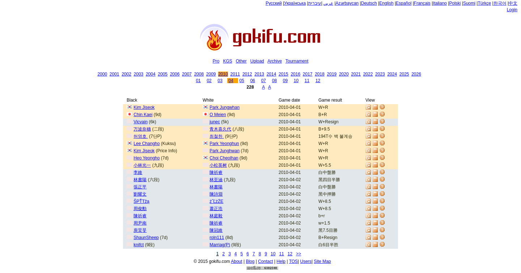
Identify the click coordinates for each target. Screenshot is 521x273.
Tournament (296, 61)
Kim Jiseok (144, 107)
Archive (274, 61)
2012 (247, 74)
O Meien (217, 114)
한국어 (500, 3)
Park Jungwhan (224, 107)
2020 (344, 74)
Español (403, 3)
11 (307, 80)
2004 (151, 74)
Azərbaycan (347, 3)
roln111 (216, 237)
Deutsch (369, 3)
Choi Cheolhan (223, 158)
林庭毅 (216, 215)
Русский (274, 3)
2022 (368, 74)
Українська (295, 3)
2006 (175, 74)
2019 (332, 74)
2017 (308, 74)
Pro (216, 61)
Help (280, 261)
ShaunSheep (146, 237)
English (386, 3)
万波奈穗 (142, 129)
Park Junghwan (224, 150)
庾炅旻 (140, 230)
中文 (513, 3)
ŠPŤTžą (141, 201)
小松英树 (218, 165)
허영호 (141, 136)
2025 (404, 74)
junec (214, 121)
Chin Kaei (143, 114)
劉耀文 (140, 194)
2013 (259, 74)
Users (306, 261)
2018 (320, 74)
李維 (138, 172)
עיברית (314, 3)
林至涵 (216, 179)
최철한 (216, 136)
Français (422, 3)
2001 (114, 74)
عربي (328, 3)
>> (298, 253)
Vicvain (140, 121)
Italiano (440, 3)
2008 (199, 74)
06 (252, 80)
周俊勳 (140, 208)
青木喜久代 (220, 129)
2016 (295, 74)
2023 (380, 74)
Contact (265, 261)
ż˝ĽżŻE (216, 201)
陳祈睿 (216, 172)
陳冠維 (216, 230)
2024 (392, 74)
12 (317, 80)
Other (241, 61)
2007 (187, 74)
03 (219, 80)
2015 (283, 74)
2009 (211, 74)
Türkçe (484, 3)
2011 (235, 74)
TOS (293, 261)
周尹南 (140, 223)
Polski (455, 3)
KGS (227, 61)
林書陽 (140, 179)
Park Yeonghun (224, 143)
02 (209, 80)
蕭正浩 (216, 208)
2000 (102, 74)
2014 (271, 74)
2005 (163, 74)
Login (512, 9)
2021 (356, 74)
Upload (257, 61)
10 (296, 80)
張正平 (140, 186)
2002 (126, 74)
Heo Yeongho (147, 158)
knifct (139, 244)
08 (274, 80)
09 (285, 80)
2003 (139, 74)
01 (198, 80)
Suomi (469, 3)
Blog (250, 261)
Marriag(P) (219, 244)
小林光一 (142, 165)
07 (263, 80)
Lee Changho (147, 143)
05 (242, 80)
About (236, 261)
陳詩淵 (216, 194)
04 (231, 80)
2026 (416, 74)
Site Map (322, 261)
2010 (223, 74)
